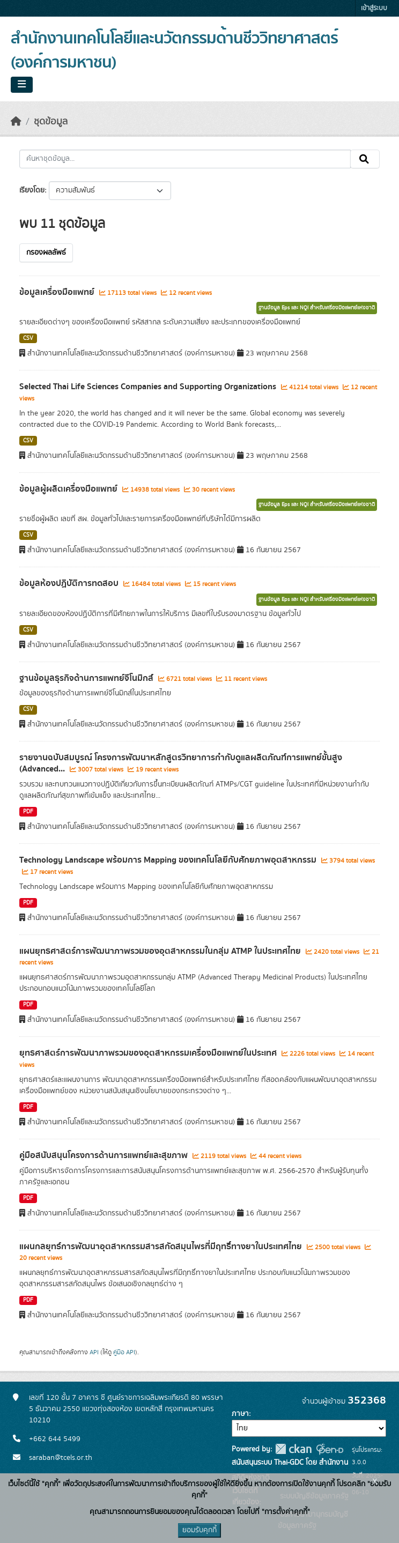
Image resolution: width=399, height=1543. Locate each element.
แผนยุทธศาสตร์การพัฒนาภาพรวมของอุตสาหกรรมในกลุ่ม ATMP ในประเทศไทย (161, 951)
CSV (28, 338)
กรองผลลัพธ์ (46, 252)
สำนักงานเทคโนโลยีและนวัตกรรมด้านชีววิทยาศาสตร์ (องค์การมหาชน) (174, 51)
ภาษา (240, 1413)
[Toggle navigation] (22, 85)
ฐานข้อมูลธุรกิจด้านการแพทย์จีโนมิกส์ (87, 678)
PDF (28, 811)
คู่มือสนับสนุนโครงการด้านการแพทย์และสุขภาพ (104, 1155)
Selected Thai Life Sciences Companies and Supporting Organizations (148, 387)
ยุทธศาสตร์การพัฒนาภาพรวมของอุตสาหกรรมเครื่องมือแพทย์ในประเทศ (149, 1053)
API (94, 1352)
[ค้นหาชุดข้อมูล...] (185, 159)
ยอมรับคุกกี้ (199, 1530)
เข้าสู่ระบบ (374, 8)
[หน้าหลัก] (16, 122)
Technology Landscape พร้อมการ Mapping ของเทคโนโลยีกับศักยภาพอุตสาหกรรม (169, 860)
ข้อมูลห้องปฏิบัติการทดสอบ (70, 583)
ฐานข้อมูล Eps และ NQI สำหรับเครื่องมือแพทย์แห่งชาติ (316, 307)
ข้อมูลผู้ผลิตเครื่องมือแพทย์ (69, 489)
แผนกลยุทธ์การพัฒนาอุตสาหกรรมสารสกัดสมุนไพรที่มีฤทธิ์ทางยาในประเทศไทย (161, 1246)
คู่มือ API (124, 1352)
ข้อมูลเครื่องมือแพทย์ (58, 292)
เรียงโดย (32, 190)
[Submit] (365, 159)
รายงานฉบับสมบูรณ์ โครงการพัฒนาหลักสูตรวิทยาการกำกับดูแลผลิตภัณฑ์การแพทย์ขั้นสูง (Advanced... (180, 763)
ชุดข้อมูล (51, 122)
